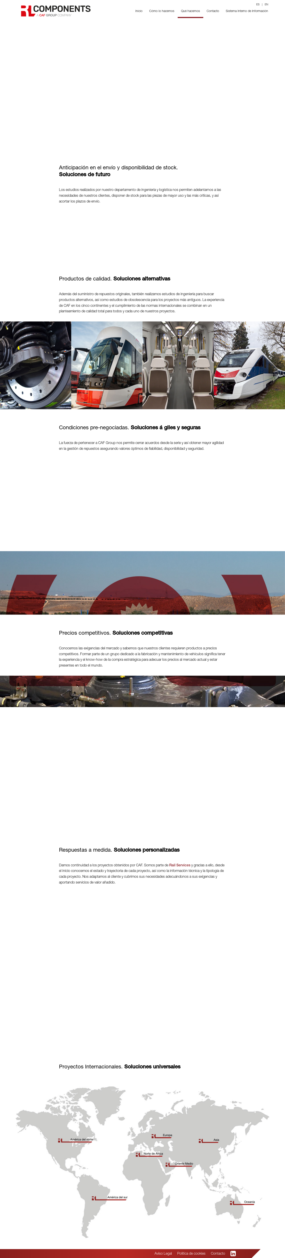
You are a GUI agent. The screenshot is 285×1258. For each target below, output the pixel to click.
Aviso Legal (163, 1254)
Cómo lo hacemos (161, 11)
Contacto (213, 11)
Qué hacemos (190, 11)
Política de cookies (191, 1254)
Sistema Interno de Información (247, 11)
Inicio (138, 11)
